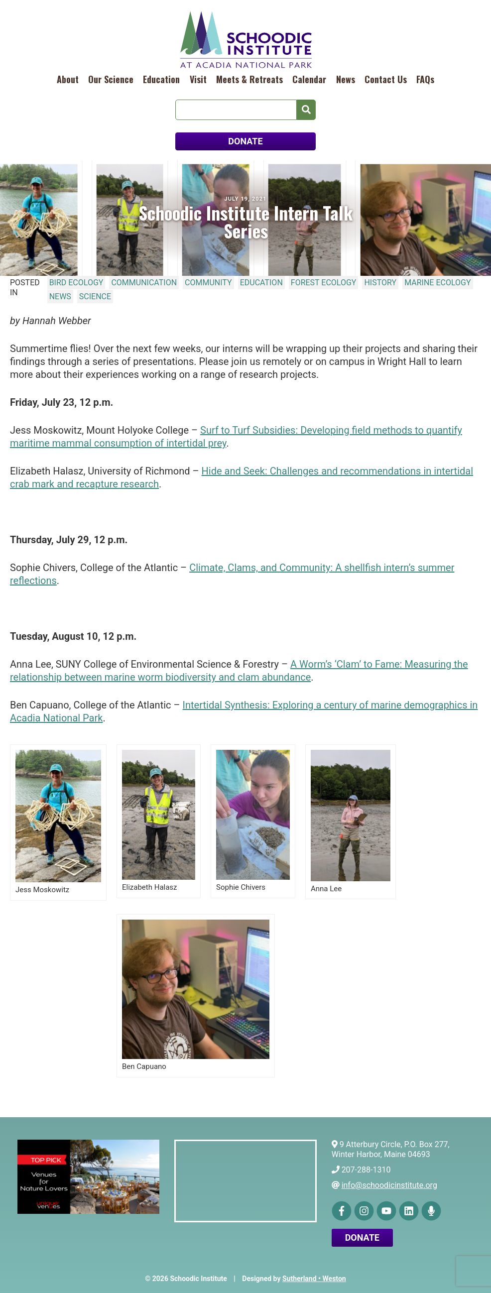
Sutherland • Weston (314, 1279)
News (345, 79)
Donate (362, 1237)
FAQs (425, 79)
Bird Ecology (76, 282)
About (68, 79)
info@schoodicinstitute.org (389, 1185)
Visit (198, 79)
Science (95, 296)
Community (208, 282)
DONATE (245, 141)
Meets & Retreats (249, 79)
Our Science (110, 79)
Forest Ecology (324, 282)
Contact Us (386, 79)
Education (161, 79)
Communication (144, 282)
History (380, 282)
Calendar (309, 79)
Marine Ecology (437, 282)
